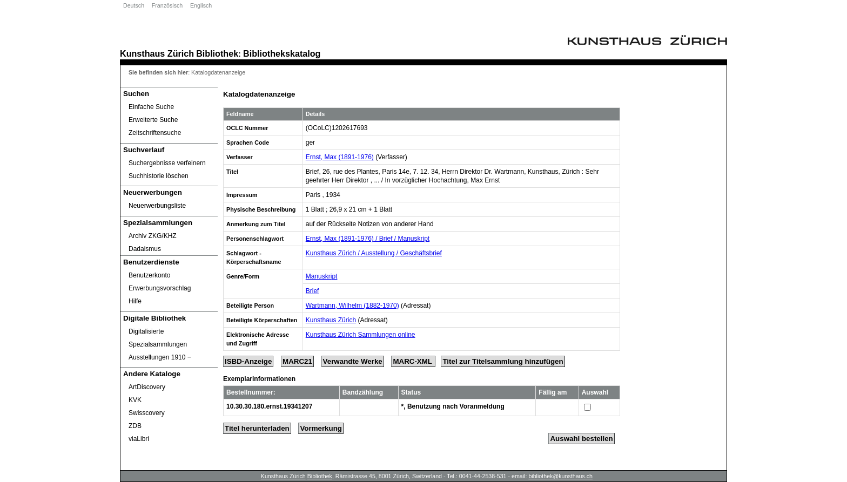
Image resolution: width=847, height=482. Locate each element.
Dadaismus (145, 249)
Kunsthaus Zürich (157, 53)
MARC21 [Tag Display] (297, 361)
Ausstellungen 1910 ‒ (160, 357)
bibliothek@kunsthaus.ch (560, 476)
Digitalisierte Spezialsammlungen (158, 338)
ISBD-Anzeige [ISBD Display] (248, 361)
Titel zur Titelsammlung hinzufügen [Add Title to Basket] (502, 361)
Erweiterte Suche (153, 120)
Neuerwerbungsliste (157, 205)
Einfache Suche (151, 107)
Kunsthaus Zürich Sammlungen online (360, 334)
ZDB (135, 426)
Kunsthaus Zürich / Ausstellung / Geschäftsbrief (374, 253)
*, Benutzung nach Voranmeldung (453, 406)
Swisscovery (147, 413)
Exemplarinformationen (259, 379)
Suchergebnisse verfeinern (167, 163)
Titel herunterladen (257, 428)
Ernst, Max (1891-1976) (340, 157)
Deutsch (133, 5)
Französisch (167, 5)
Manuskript (322, 276)
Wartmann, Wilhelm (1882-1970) (352, 305)
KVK (135, 400)
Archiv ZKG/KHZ (153, 236)
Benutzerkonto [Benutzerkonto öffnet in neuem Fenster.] (149, 275)
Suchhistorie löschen (159, 176)
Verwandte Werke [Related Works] (352, 361)
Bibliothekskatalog (281, 53)
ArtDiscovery (147, 387)
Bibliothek (217, 53)
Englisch (201, 5)
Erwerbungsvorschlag (160, 288)
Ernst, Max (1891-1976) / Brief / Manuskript (367, 238)
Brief (312, 291)
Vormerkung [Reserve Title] (321, 428)
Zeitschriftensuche (155, 133)
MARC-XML (413, 361)
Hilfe (135, 301)
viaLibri (139, 439)
